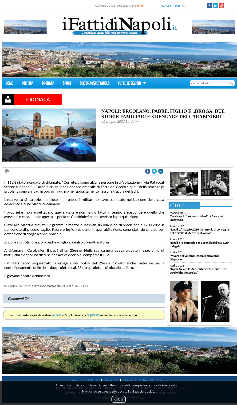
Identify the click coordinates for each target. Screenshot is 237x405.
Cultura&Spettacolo (153, 380)
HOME (9, 84)
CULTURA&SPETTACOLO (94, 84)
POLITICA (27, 84)
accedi (56, 315)
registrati (93, 315)
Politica (92, 380)
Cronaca (111, 380)
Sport (128, 380)
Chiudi (118, 399)
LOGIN (166, 5)
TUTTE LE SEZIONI (132, 84)
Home (76, 380)
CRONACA (48, 84)
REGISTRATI (180, 5)
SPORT (67, 84)
